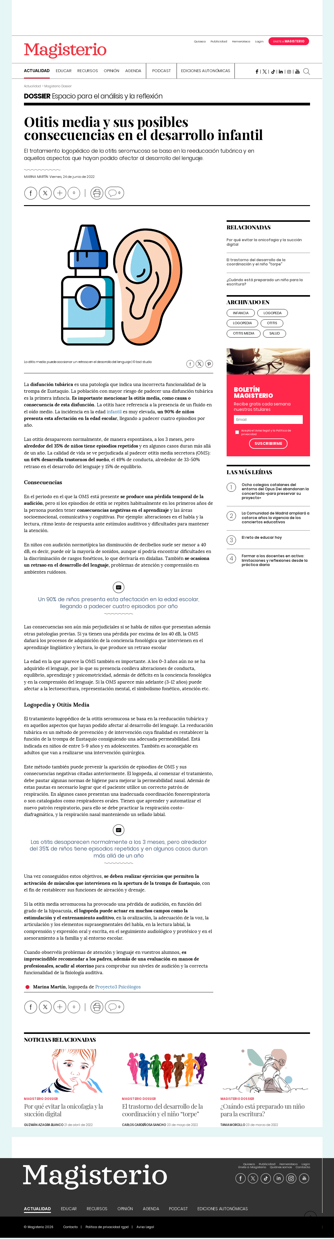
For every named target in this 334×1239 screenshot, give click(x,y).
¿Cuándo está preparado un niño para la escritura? (265, 288)
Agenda (133, 71)
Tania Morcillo (233, 1126)
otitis (272, 329)
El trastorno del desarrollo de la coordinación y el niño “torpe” (256, 268)
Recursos (87, 71)
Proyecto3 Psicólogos (118, 987)
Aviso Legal (145, 1228)
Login (259, 41)
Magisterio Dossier (41, 1100)
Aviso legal (262, 436)
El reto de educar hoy (262, 543)
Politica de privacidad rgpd (107, 1228)
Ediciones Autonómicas (205, 71)
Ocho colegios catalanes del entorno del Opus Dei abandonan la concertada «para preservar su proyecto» (275, 497)
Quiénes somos (281, 1165)
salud (274, 339)
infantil (114, 411)
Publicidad (219, 41)
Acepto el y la (266, 438)
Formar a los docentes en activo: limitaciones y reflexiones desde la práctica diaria (275, 566)
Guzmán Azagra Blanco (43, 1126)
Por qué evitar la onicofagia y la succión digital (264, 248)
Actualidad (37, 71)
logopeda (273, 318)
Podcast (161, 71)
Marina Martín (36, 177)
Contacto (303, 1165)
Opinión (111, 71)
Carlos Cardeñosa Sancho (144, 1126)
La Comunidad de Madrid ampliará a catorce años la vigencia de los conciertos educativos (275, 524)
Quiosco (200, 41)
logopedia (242, 329)
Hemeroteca (241, 41)
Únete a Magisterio (252, 1165)
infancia (240, 318)
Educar (64, 71)
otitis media (243, 339)
